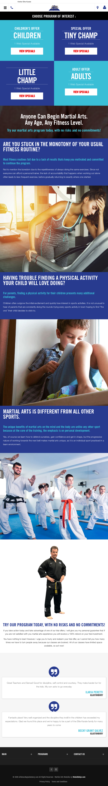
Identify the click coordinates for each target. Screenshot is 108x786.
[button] (54, 8)
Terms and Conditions (59, 781)
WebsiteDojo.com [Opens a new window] (79, 777)
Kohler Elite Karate (24, 2)
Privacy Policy (45, 781)
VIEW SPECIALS (27, 51)
